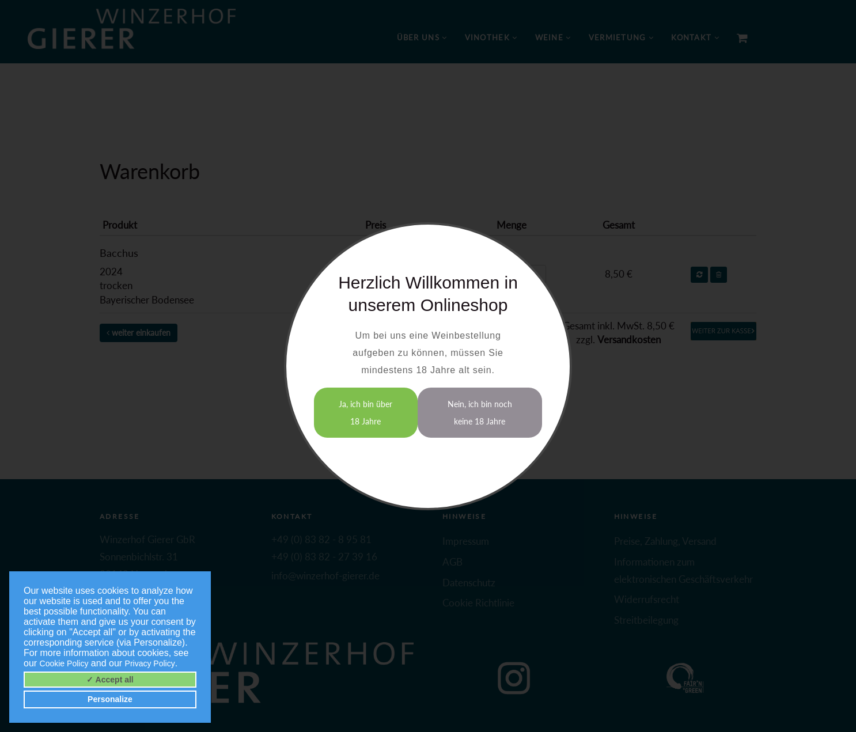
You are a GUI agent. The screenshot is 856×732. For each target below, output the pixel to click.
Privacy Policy (150, 663)
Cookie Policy (64, 663)
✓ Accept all (110, 679)
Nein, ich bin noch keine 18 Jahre (480, 412)
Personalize (110, 699)
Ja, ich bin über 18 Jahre (365, 412)
